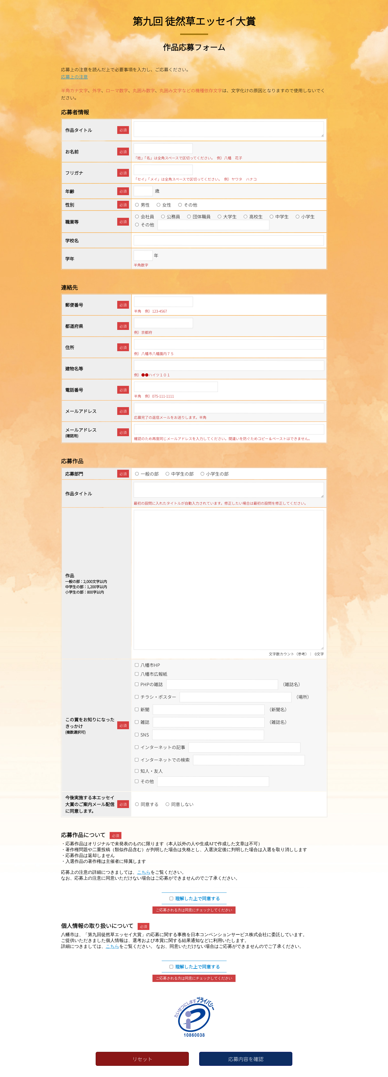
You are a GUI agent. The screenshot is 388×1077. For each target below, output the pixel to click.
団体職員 (202, 216)
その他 (190, 204)
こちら (144, 872)
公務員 (173, 216)
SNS (144, 734)
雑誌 (144, 722)
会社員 (147, 216)
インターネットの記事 (162, 747)
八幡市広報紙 (153, 673)
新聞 (144, 709)
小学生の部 (217, 473)
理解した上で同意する (197, 898)
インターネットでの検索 (165, 759)
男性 (145, 204)
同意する (150, 804)
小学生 (308, 216)
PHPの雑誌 (151, 684)
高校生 (256, 216)
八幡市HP (150, 665)
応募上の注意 (74, 76)
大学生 (230, 216)
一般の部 (150, 473)
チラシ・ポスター (158, 696)
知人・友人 (151, 770)
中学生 (282, 216)
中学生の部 (182, 473)
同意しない (182, 804)
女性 (166, 204)
